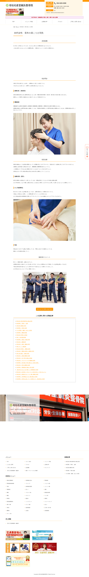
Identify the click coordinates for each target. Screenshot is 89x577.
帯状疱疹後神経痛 (10, 483)
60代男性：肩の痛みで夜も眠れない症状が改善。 (27, 362)
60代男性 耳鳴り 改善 (22, 323)
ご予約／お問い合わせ (75, 21)
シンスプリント (29, 501)
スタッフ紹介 (28, 461)
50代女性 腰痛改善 (21, 342)
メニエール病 (47, 483)
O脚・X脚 (9, 504)
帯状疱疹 (46, 480)
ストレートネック (48, 501)
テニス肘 (46, 495)
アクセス (60, 21)
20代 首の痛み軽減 (21, 337)
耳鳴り (8, 507)
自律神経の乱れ (29, 480)
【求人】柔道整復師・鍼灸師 (13, 470)
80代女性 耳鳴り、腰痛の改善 (23, 349)
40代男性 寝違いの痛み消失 (23, 339)
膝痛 (8, 495)
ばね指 (27, 510)
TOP (13, 21)
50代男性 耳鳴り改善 (21, 328)
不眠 (8, 486)
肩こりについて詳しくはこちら (44, 309)
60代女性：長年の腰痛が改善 (23, 365)
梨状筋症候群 (47, 492)
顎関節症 (8, 489)
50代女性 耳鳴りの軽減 (21, 335)
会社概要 (27, 467)
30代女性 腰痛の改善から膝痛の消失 (25, 351)
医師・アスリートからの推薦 (31, 470)
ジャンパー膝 (47, 486)
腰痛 (8, 492)
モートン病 (9, 513)
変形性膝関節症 (10, 501)
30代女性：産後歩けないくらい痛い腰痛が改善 (27, 374)
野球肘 (8, 498)
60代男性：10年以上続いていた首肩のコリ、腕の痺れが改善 (30, 379)
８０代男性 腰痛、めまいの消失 (24, 330)
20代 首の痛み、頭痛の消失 (22, 353)
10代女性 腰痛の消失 (21, 325)
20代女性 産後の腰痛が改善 (23, 355)
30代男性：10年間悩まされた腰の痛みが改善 (26, 376)
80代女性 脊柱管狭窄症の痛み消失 (24, 321)
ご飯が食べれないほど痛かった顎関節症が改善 (27, 369)
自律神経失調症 (29, 486)
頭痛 (45, 489)
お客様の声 (44, 21)
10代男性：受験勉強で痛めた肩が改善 (25, 367)
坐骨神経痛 (28, 507)
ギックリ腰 (28, 504)
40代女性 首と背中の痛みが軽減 (24, 358)
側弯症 (46, 498)
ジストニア (28, 483)
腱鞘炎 (8, 510)
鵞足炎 (27, 498)
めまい (46, 504)
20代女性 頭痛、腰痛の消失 (23, 344)
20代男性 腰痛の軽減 (21, 332)
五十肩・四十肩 (48, 507)
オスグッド (28, 495)
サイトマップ (47, 467)
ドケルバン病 (28, 492)
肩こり (17, 26)
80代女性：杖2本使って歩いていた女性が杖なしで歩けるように (31, 372)
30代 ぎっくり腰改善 (21, 346)
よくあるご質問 (10, 464)
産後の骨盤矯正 (10, 480)
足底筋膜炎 (47, 510)
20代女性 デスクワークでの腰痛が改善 (25, 360)
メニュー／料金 (29, 21)
